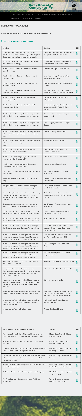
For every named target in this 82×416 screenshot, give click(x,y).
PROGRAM (66, 15)
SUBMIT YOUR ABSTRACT (32, 18)
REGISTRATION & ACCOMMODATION (45, 15)
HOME (13, 15)
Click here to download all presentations (17, 41)
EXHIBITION (15, 18)
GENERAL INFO (23, 15)
